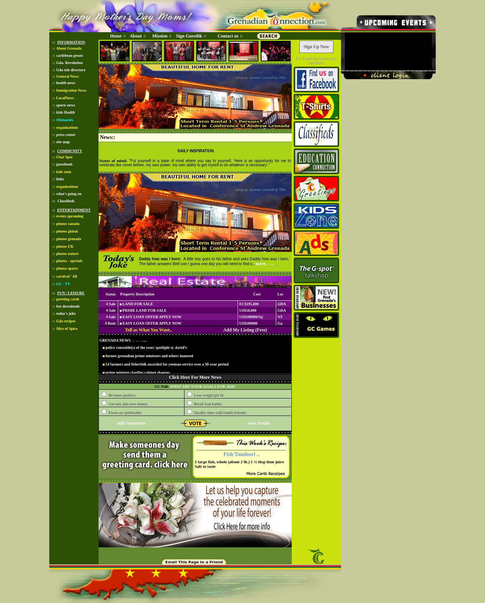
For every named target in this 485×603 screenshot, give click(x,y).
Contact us (227, 36)
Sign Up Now (316, 46)
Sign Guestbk (190, 36)
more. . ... (264, 263)
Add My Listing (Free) (245, 330)
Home (116, 36)
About (136, 36)
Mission (159, 36)
